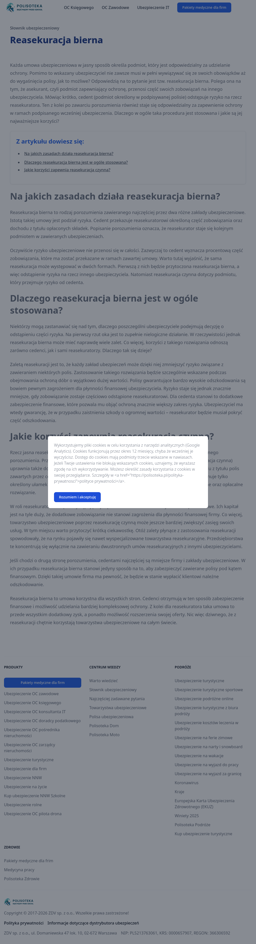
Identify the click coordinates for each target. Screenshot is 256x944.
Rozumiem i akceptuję (77, 497)
